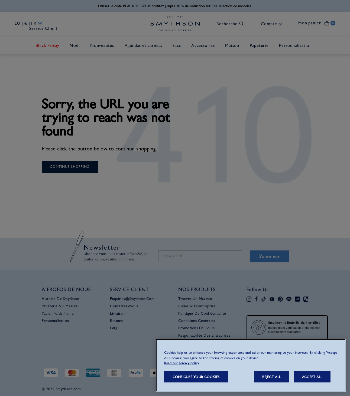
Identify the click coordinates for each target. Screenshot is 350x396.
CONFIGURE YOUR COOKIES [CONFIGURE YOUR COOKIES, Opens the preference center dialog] (196, 377)
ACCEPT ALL (312, 377)
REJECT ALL (271, 377)
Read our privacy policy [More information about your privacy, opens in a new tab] (181, 363)
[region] (251, 365)
